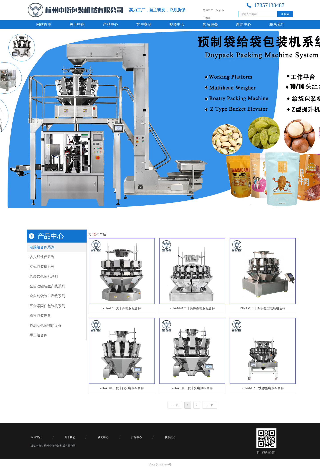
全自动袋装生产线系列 (47, 296)
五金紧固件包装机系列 (47, 306)
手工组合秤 (38, 335)
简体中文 (208, 10)
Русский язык (210, 26)
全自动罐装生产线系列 (47, 286)
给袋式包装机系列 (44, 276)
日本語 (207, 18)
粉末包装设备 (40, 316)
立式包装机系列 (42, 267)
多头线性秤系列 (42, 257)
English (220, 10)
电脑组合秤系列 (42, 247)
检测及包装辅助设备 (46, 325)
